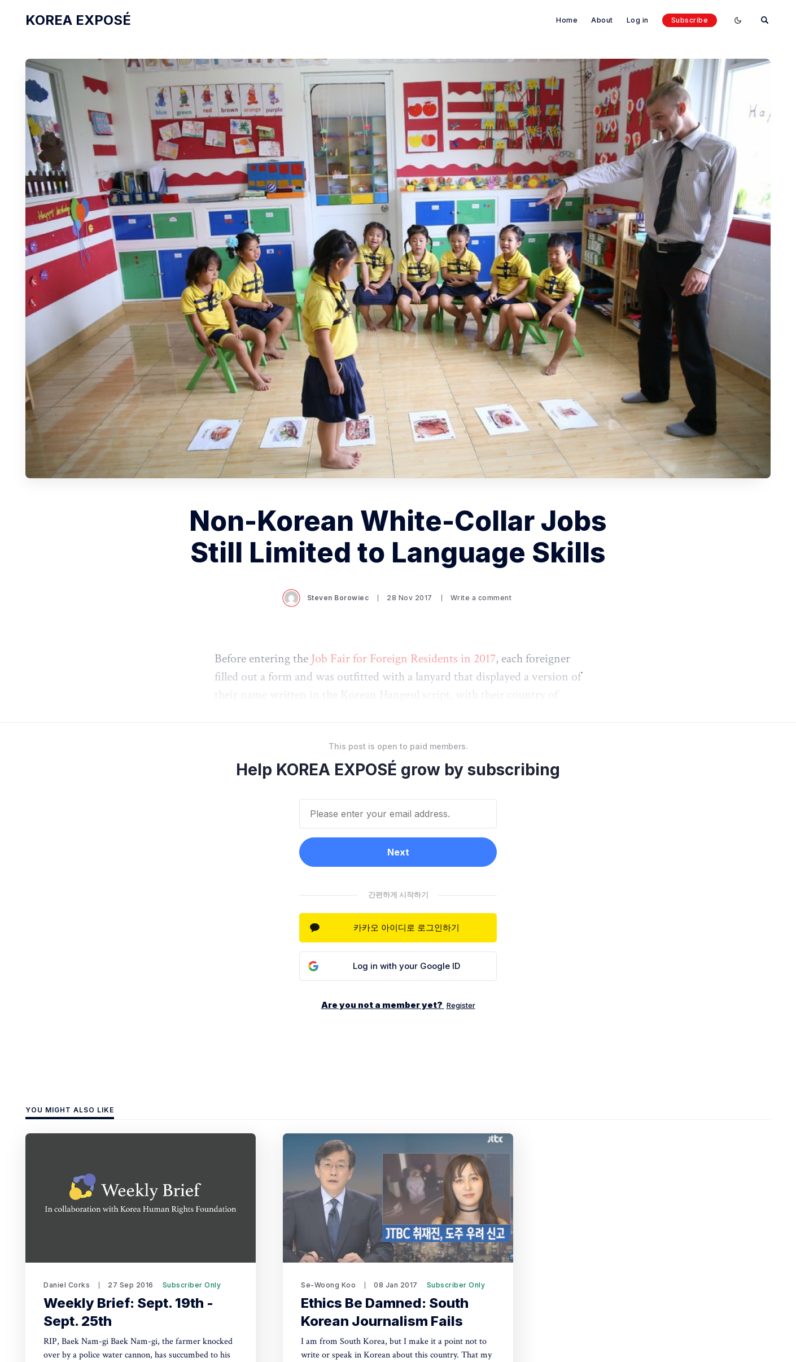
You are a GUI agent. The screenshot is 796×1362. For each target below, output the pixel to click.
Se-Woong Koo (328, 1285)
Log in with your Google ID (406, 966)
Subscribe (689, 20)
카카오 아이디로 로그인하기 (406, 927)
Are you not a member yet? (398, 1004)
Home (567, 20)
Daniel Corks (66, 1285)
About (602, 20)
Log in (638, 20)
